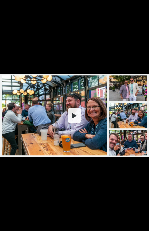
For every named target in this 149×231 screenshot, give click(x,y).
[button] (75, 115)
